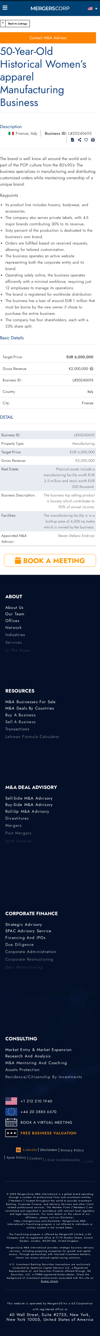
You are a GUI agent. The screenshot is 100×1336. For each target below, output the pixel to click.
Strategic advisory (23, 924)
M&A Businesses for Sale (30, 702)
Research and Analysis (28, 1056)
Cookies (36, 1161)
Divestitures (17, 819)
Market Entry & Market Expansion (38, 1050)
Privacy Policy (72, 1151)
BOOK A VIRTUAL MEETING (47, 1122)
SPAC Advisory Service (28, 931)
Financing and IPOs (25, 938)
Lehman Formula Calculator (32, 739)
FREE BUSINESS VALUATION (49, 1133)
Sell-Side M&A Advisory (29, 798)
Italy (34, 133)
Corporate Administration (30, 953)
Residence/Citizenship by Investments (43, 1079)
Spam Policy (16, 1159)
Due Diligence (19, 946)
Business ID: (56, 133)
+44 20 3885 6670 (39, 1111)
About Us (14, 607)
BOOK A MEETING (50, 561)
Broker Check (49, 1285)
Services (13, 644)
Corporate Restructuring (29, 961)
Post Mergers (18, 835)
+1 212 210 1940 (36, 1101)
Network (13, 629)
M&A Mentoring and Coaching (36, 1063)
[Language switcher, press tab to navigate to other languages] (85, 8)
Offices (12, 621)
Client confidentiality (62, 1162)
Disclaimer (49, 1150)
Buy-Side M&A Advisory (29, 805)
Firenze (22, 133)
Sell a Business (20, 723)
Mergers (13, 827)
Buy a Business (20, 716)
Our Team (15, 614)
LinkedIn (26, 1150)
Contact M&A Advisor (48, 38)
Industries (15, 637)
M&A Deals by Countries (29, 708)
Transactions (17, 731)
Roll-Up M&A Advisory (27, 812)
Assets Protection (22, 1071)
